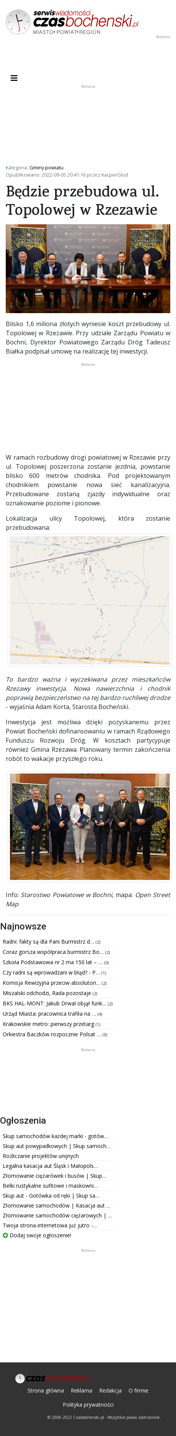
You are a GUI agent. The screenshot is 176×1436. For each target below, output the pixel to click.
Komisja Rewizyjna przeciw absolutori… (52, 982)
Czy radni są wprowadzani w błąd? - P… (52, 972)
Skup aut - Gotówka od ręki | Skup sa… (51, 1195)
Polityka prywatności (88, 1404)
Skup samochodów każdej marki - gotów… (55, 1136)
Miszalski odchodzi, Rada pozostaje (48, 993)
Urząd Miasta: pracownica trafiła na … (50, 1013)
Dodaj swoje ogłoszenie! (37, 1235)
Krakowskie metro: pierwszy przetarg (49, 1024)
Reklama (81, 1390)
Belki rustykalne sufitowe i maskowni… (50, 1185)
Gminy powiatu (46, 167)
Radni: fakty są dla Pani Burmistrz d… (49, 941)
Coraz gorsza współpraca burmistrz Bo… (54, 951)
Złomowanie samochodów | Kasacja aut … (57, 1205)
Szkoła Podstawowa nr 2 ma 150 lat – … (53, 962)
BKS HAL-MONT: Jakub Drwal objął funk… (55, 1003)
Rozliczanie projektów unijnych (41, 1155)
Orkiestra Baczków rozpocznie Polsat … (53, 1034)
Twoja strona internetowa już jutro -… (50, 1225)
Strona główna (46, 1390)
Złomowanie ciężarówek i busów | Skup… (54, 1175)
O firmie (138, 1390)
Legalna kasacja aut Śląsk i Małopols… (50, 1165)
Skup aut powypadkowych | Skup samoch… (57, 1146)
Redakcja (110, 1390)
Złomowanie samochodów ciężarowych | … (57, 1215)
